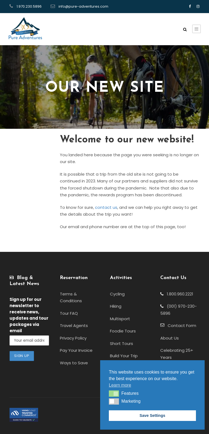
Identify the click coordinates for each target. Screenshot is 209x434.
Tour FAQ (69, 313)
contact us (106, 207)
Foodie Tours (123, 331)
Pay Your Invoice (76, 350)
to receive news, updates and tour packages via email (29, 315)
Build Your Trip (124, 356)
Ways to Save (74, 363)
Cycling (117, 294)
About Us (169, 338)
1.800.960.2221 (178, 294)
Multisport (120, 319)
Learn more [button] (120, 385)
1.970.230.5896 (29, 6)
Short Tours (121, 343)
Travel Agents (74, 325)
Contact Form (180, 325)
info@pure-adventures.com (83, 6)
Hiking (115, 306)
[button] (114, 393)
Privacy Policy (73, 338)
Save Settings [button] (152, 415)
